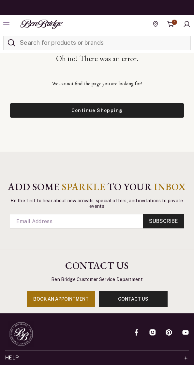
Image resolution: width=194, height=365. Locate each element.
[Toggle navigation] (7, 24)
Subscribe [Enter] (163, 221)
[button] (187, 24)
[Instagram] (152, 333)
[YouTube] (185, 333)
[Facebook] (136, 333)
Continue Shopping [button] (97, 110)
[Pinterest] (169, 333)
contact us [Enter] (133, 299)
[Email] (76, 221)
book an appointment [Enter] (61, 299)
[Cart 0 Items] (170, 24)
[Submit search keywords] (11, 43)
